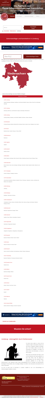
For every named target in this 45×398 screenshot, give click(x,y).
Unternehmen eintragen (29, 16)
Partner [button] (38, 16)
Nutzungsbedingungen (35, 386)
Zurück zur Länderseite (9, 321)
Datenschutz (28, 386)
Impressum (42, 386)
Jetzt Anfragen (19, 16)
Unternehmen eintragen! (22, 96)
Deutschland (5, 30)
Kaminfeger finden (33, 27)
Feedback (23, 386)
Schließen (41, 397)
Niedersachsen (13, 30)
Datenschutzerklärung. (34, 397)
